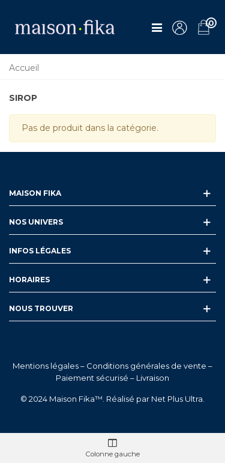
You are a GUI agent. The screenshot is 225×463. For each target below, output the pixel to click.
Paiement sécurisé (92, 378)
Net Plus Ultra (177, 399)
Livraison (152, 378)
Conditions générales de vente (146, 366)
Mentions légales (46, 366)
